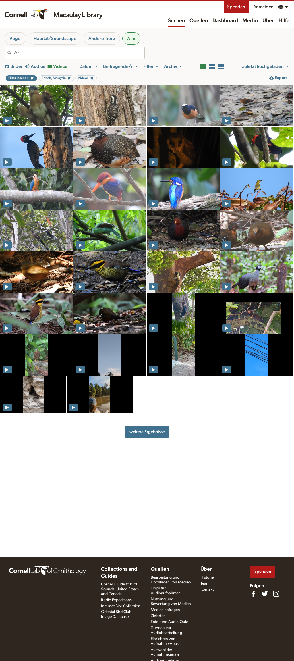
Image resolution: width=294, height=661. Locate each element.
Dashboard (225, 20)
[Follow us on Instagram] (276, 593)
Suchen (176, 20)
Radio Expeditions (116, 600)
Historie (207, 577)
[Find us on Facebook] (253, 593)
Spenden (236, 7)
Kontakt (207, 589)
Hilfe (283, 20)
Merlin (250, 20)
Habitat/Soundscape (55, 38)
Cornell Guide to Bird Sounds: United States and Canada (120, 589)
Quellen (198, 20)
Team (204, 583)
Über (268, 20)
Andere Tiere (101, 38)
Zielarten (158, 616)
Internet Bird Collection (120, 606)
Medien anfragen (165, 610)
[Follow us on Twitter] (264, 593)
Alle (131, 38)
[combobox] (79, 53)
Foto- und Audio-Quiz (169, 622)
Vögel (15, 38)
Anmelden (263, 7)
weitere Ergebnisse (147, 432)
